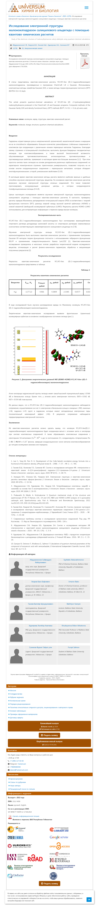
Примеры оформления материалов (23, 714)
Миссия (13, 690)
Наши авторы (15, 785)
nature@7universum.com (18, 770)
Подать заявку (49, 735)
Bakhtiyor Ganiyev (74, 604)
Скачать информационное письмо (26, 816)
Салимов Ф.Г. (65, 45)
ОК (89, 900)
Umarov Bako (73, 581)
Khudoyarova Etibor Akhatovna (74, 625)
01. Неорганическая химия (32, 48)
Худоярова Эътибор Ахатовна (40, 625)
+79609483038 (14, 767)
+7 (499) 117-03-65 (16, 761)
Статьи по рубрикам (18, 782)
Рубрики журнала (17, 697)
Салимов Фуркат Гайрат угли (40, 647)
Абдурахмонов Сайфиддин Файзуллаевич (40, 561)
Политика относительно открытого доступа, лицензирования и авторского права (41, 707)
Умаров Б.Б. (32, 45)
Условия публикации (18, 711)
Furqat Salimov (73, 647)
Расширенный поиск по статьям (22, 789)
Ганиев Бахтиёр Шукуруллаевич (40, 604)
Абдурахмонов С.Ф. (19, 45)
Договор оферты (16, 717)
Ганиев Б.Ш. (42, 45)
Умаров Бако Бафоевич (40, 581)
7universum (17, 764)
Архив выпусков (16, 779)
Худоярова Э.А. (53, 45)
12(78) (15, 48)
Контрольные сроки (18, 701)
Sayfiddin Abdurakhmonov (74, 560)
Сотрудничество (16, 694)
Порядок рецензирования (20, 704)
